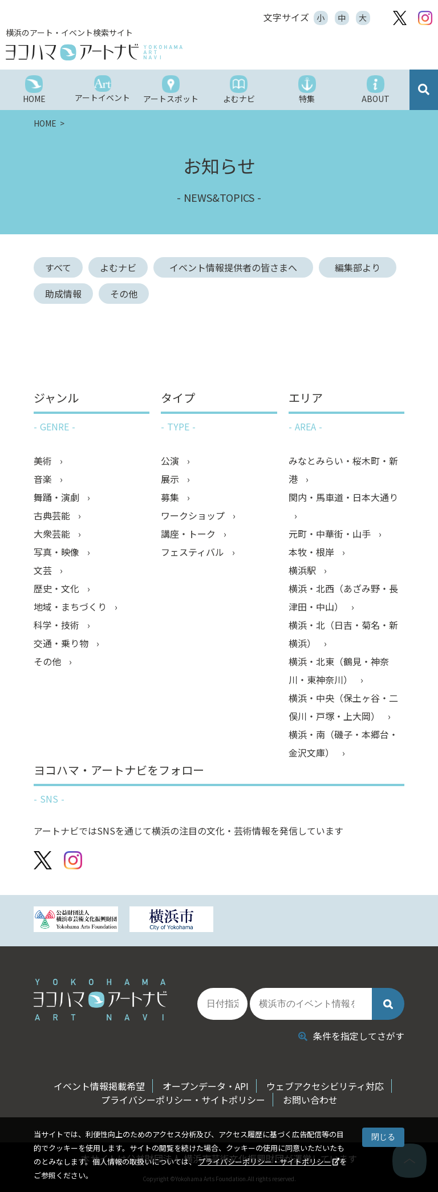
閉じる (383, 1136)
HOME (46, 123)
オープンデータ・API (206, 1086)
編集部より (362, 267)
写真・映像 (58, 552)
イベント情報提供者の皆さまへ (237, 267)
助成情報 (63, 293)
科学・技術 (58, 625)
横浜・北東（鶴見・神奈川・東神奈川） (339, 670)
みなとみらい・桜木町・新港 (343, 470)
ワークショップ (194, 515)
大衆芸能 (53, 533)
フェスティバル (193, 552)
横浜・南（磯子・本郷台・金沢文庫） (343, 743)
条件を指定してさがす (351, 1036)
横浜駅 (303, 570)
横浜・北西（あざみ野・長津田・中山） (343, 597)
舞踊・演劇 (58, 497)
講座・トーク (189, 533)
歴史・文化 (58, 588)
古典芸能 (53, 515)
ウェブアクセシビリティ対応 (325, 1086)
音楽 (44, 479)
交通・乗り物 (62, 643)
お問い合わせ (310, 1099)
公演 (171, 460)
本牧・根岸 (312, 552)
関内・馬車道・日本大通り (343, 497)
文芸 (44, 570)
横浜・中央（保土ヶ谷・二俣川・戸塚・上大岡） (343, 707)
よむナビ (118, 267)
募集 (171, 497)
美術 (44, 460)
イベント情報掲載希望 (99, 1086)
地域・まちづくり (71, 606)
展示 (171, 479)
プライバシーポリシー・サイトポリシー (264, 1161)
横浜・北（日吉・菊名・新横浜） (343, 634)
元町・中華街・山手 (331, 533)
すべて (58, 267)
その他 (123, 293)
